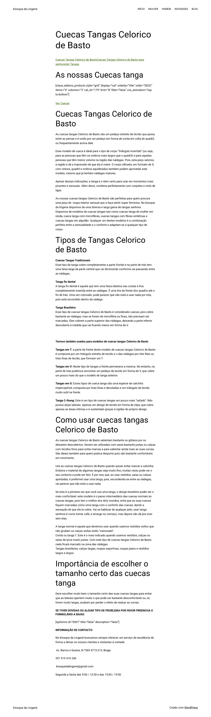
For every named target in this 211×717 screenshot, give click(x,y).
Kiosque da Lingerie (25, 9)
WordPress (191, 707)
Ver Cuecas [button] (63, 103)
